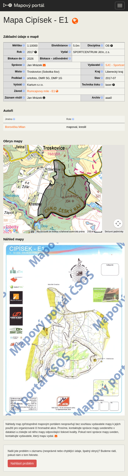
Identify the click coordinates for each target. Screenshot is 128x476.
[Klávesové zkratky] (32, 231)
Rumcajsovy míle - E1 (42, 91)
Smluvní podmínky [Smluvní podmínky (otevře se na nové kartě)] (114, 231)
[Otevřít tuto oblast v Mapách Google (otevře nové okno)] (11, 230)
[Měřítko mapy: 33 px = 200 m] (95, 231)
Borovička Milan (15, 127)
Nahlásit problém (22, 463)
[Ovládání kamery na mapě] (118, 223)
